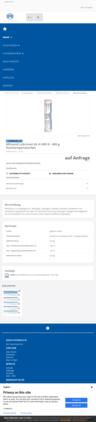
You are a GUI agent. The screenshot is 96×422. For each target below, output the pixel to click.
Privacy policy (26, 413)
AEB (13, 376)
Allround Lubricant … (80, 93)
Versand (9, 373)
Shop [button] (8, 37)
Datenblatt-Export (18, 173)
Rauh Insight (11, 360)
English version (9, 1)
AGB (8, 376)
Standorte (10, 354)
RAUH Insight (11, 61)
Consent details (9, 413)
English (7, 387)
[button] (38, 17)
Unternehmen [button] (13, 53)
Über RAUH (11, 352)
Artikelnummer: (11, 151)
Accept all (76, 400)
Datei (13, 274)
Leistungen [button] (11, 45)
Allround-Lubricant (62, 93)
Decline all (76, 405)
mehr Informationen (79, 420)
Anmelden (87, 7)
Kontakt (8, 85)
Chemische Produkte (44, 93)
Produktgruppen (27, 93)
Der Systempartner (14, 344)
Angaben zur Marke (61, 173)
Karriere (8, 69)
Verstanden (65, 420)
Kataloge (8, 77)
